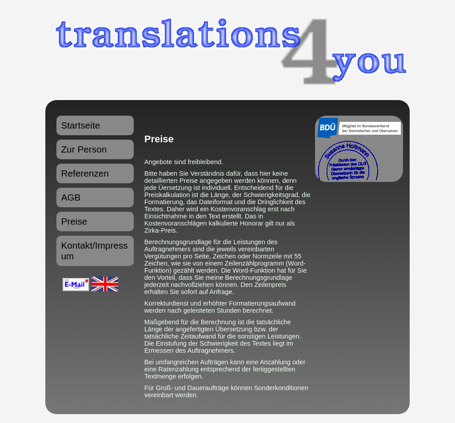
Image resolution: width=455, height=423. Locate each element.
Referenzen (85, 173)
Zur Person (84, 149)
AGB (70, 197)
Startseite (80, 125)
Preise (74, 221)
